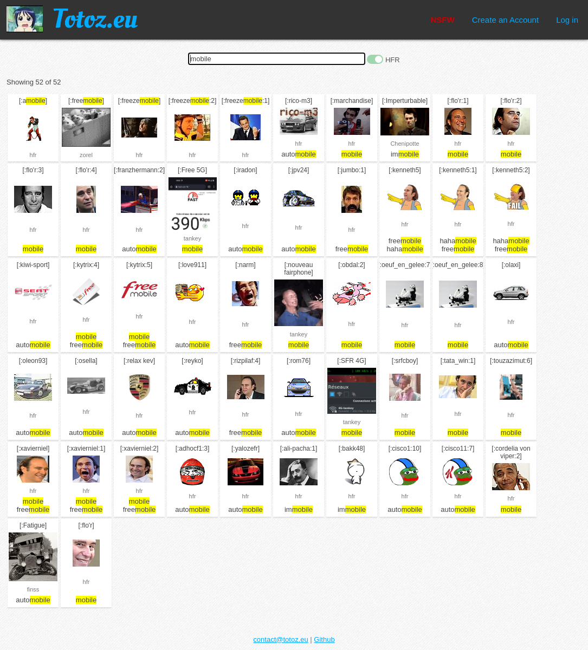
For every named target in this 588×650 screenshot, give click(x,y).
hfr (33, 155)
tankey (192, 238)
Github (324, 639)
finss (33, 589)
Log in (567, 19)
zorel (86, 155)
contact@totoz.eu (280, 639)
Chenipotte (404, 143)
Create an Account (505, 19)
